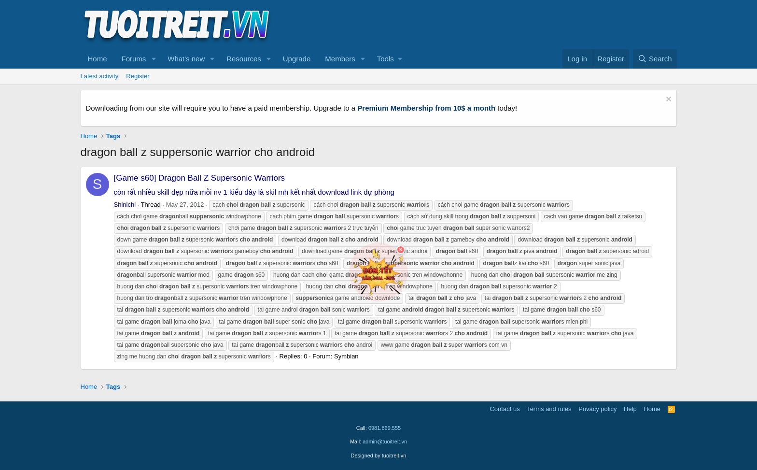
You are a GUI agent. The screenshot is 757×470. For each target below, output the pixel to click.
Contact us (504, 409)
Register (137, 76)
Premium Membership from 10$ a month (426, 108)
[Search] (655, 59)
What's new (186, 59)
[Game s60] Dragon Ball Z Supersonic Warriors (199, 178)
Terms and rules (549, 409)
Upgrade (297, 59)
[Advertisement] (501, 24)
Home (97, 59)
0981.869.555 (384, 428)
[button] (153, 59)
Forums (134, 59)
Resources (243, 59)
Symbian (346, 356)
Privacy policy (597, 409)
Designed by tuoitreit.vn (379, 455)
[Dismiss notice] (667, 100)
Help (630, 409)
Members (340, 59)
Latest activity (100, 76)
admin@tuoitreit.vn (385, 441)
